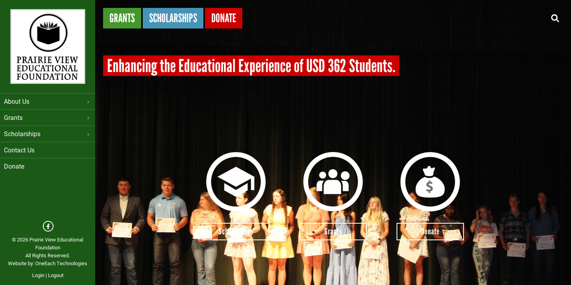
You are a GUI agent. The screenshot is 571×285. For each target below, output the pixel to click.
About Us (47, 101)
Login (38, 275)
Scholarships (47, 133)
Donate (14, 166)
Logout (55, 275)
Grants (47, 117)
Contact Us (19, 150)
